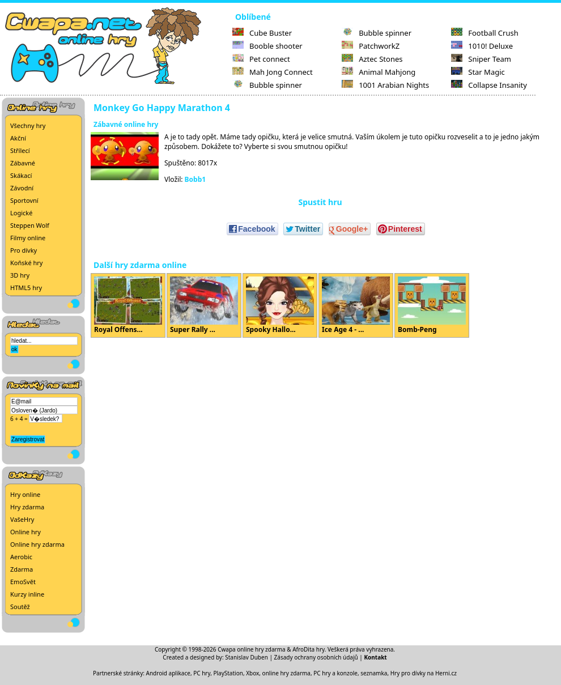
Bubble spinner (267, 85)
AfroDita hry (308, 649)
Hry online (25, 494)
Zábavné (22, 163)
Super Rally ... (204, 305)
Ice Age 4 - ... (356, 305)
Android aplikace (168, 673)
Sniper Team (481, 59)
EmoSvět (23, 581)
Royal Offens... (128, 305)
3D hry (19, 275)
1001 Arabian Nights (385, 85)
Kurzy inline (27, 594)
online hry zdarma (286, 673)
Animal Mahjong (378, 72)
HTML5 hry (26, 287)
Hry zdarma (27, 507)
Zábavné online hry (126, 124)
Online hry (25, 531)
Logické (21, 213)
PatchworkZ (371, 46)
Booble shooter (267, 46)
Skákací (21, 175)
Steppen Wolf (29, 225)
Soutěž (20, 606)
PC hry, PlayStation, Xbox (226, 673)
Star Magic (478, 72)
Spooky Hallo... (280, 305)
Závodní (21, 188)
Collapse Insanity (489, 85)
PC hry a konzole (335, 673)
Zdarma (21, 569)
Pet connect (261, 59)
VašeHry (22, 519)
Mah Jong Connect (272, 72)
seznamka (373, 673)
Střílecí (20, 150)
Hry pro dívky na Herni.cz (423, 673)
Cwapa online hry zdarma (252, 649)
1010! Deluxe (482, 46)
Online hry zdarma (37, 544)
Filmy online (27, 237)
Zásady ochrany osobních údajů (316, 657)
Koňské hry (26, 262)
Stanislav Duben (246, 657)
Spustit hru (320, 202)
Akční (18, 138)
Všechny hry (27, 125)
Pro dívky (23, 250)
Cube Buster (262, 33)
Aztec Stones (372, 59)
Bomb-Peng (432, 305)
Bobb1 (195, 179)
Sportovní (24, 200)
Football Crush (484, 33)
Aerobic (21, 556)
